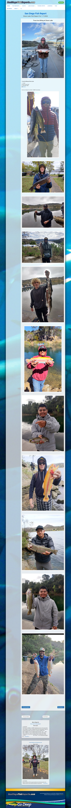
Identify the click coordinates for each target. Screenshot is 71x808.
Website (24, 86)
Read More (27, 736)
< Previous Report (25, 707)
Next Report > (60, 707)
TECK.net (61, 794)
